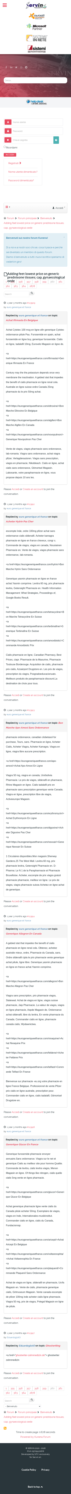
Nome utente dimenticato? (23, 171)
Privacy (45, 1469)
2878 (32, 286)
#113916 (31, 1127)
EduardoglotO (14, 1337)
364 (24, 286)
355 (13, 281)
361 (60, 281)
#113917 (31, 1333)
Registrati (14, 163)
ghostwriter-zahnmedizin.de (30, 1355)
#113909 (31, 303)
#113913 (31, 710)
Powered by (27, 1437)
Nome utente (11, 119)
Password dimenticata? (21, 180)
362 (8, 286)
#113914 (31, 916)
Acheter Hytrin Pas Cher (19, 521)
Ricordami (11, 147)
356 (20, 281)
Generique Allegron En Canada (23, 933)
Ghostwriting (52, 1345)
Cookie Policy (29, 1469)
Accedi (10, 155)
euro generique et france (19, 307)
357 (28, 281)
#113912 (31, 504)
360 (52, 281)
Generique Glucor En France (22, 1144)
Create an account (33, 489)
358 (36, 281)
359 (44, 281)
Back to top (35, 1486)
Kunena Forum (42, 1437)
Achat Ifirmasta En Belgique (22, 320)
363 (16, 286)
